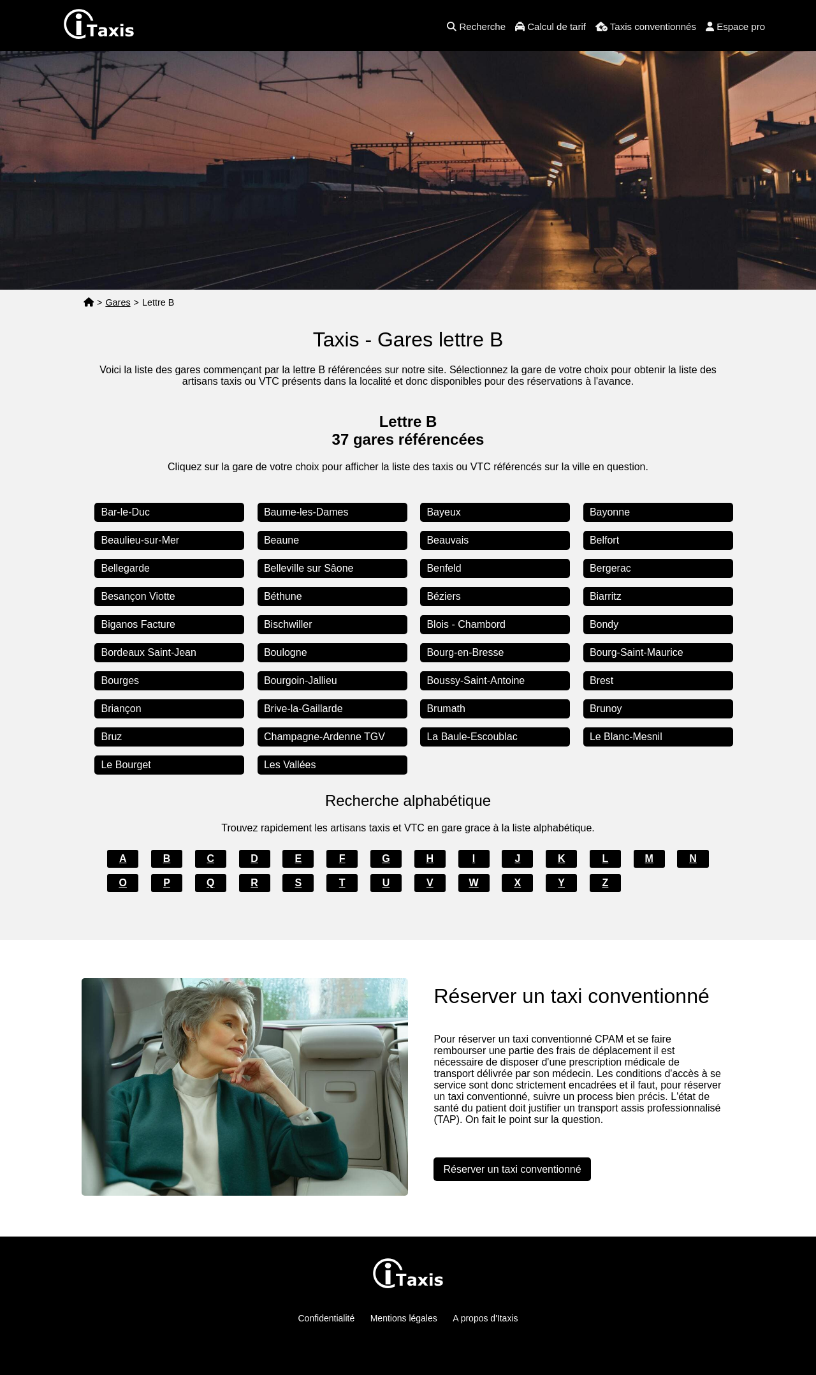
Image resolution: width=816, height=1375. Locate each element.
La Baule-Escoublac (471, 736)
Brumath (445, 708)
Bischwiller (288, 624)
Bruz (111, 736)
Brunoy (606, 708)
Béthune (283, 596)
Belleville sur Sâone (309, 568)
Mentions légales (403, 1318)
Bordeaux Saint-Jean (148, 652)
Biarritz (606, 596)
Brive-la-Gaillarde (303, 708)
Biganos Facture (138, 624)
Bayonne (610, 512)
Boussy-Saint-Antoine (475, 680)
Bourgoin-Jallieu (300, 680)
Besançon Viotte (138, 596)
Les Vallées (290, 764)
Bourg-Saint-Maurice (636, 652)
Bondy (604, 624)
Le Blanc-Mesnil (626, 736)
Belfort (604, 540)
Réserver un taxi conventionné (512, 1169)
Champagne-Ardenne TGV (324, 736)
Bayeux (443, 512)
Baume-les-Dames (306, 512)
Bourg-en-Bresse (465, 652)
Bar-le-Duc (125, 512)
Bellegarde (125, 568)
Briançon (121, 708)
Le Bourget (125, 764)
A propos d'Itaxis (485, 1318)
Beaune (281, 540)
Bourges (120, 680)
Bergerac (610, 568)
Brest (601, 680)
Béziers (443, 596)
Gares (117, 302)
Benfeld (443, 568)
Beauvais (447, 540)
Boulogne (285, 652)
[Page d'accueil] (89, 303)
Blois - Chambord (466, 624)
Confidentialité (326, 1318)
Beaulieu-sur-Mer (140, 540)
